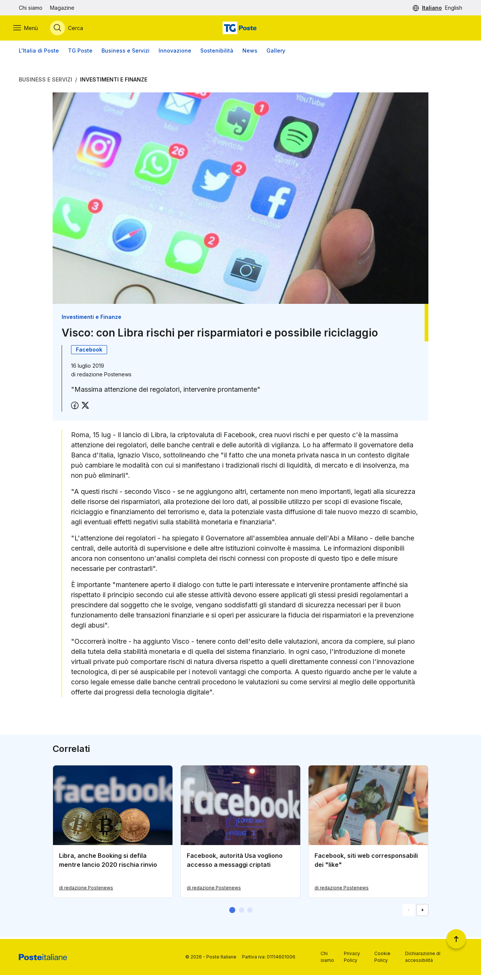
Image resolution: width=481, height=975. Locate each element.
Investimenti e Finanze (113, 81)
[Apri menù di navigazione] (31, 28)
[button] (232, 912)
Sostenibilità (216, 52)
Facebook (89, 351)
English (453, 8)
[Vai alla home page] (240, 28)
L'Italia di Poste (39, 52)
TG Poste (80, 52)
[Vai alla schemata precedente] (408, 912)
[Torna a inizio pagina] (456, 939)
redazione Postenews (104, 376)
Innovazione (175, 52)
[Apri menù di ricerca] (72, 28)
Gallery (275, 52)
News (249, 52)
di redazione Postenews (86, 889)
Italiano (432, 8)
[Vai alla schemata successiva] (422, 912)
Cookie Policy (382, 957)
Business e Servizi (125, 52)
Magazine (62, 8)
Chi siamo (30, 8)
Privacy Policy (352, 957)
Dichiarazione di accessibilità (422, 957)
